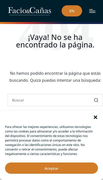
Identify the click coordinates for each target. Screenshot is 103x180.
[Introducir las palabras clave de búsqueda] (55, 100)
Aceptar (51, 168)
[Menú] (92, 11)
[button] (95, 117)
